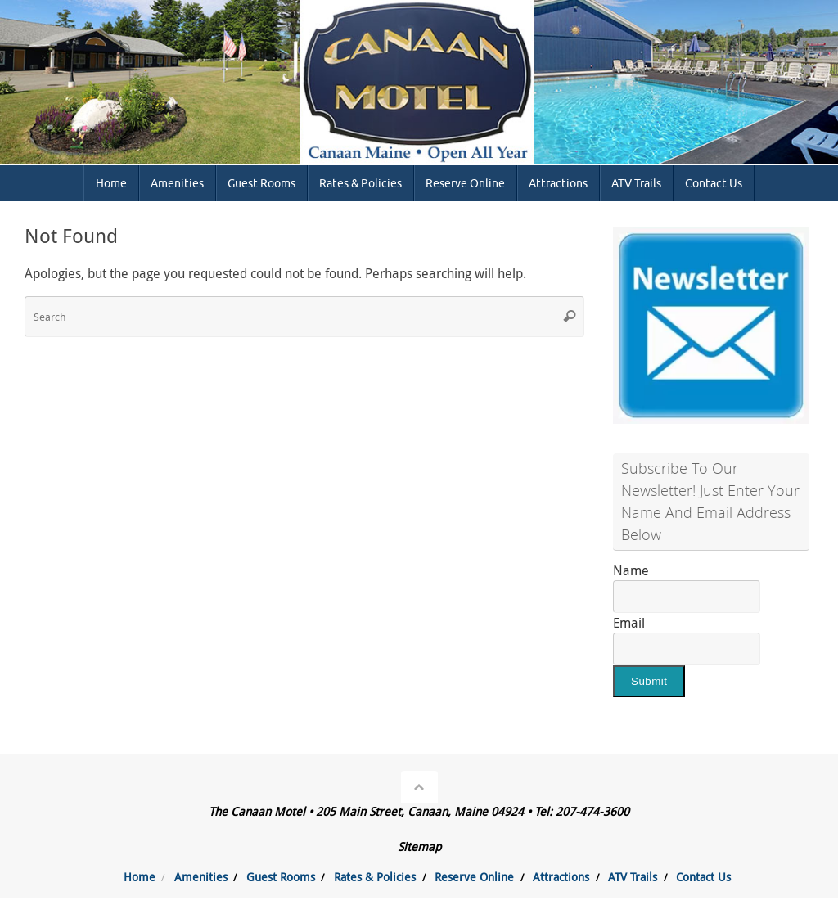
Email (629, 623)
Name (631, 570)
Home (139, 877)
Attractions (561, 877)
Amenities (201, 877)
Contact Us (703, 877)
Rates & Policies (375, 877)
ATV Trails (632, 877)
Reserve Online (474, 877)
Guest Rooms (280, 877)
